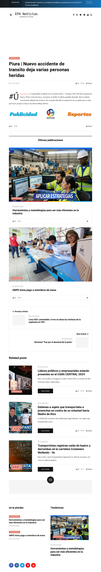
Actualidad (17, 202)
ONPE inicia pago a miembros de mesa (34, 294)
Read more (45, 395)
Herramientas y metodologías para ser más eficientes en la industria (27, 525)
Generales (14, 58)
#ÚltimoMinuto (25, 94)
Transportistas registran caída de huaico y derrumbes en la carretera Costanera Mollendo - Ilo (64, 453)
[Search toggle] (91, 15)
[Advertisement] (50, 35)
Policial (16, 434)
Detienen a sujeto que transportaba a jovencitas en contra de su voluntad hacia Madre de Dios (63, 415)
